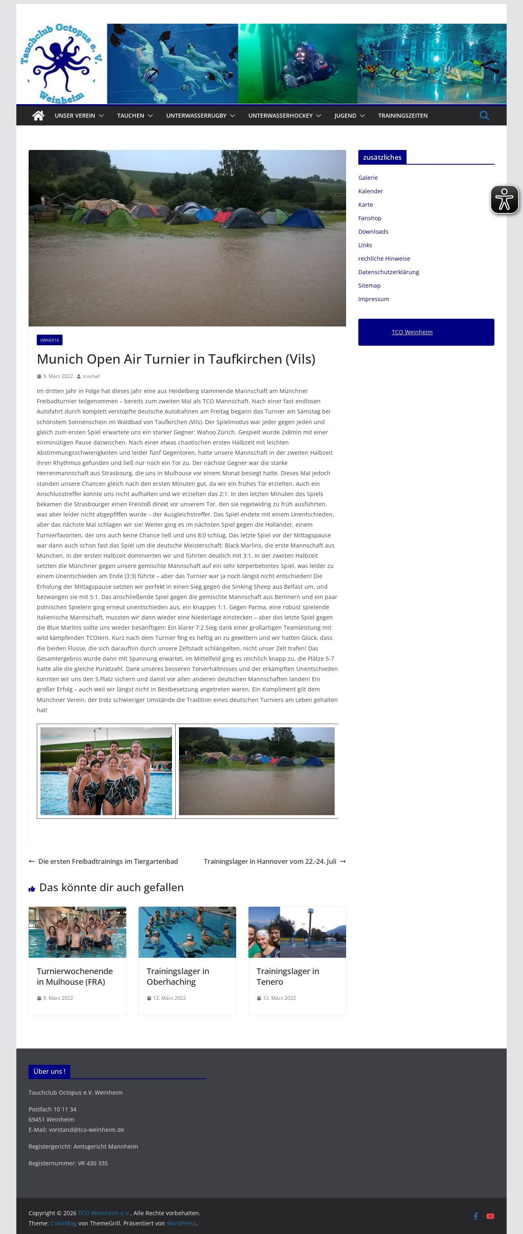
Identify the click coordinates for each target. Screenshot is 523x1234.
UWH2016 (49, 340)
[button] (99, 115)
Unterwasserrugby (196, 115)
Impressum (373, 299)
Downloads (373, 231)
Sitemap (369, 285)
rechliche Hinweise (384, 258)
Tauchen (130, 115)
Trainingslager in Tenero (288, 976)
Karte (365, 204)
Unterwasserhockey (280, 115)
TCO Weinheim (412, 332)
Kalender (370, 191)
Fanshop (370, 218)
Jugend (345, 115)
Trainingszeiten (403, 115)
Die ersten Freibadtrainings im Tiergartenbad (103, 861)
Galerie (368, 177)
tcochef (91, 376)
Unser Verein (75, 115)
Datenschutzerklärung (388, 272)
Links (365, 245)
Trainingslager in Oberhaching (178, 976)
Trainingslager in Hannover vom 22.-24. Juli (275, 861)
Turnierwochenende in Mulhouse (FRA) (75, 976)
